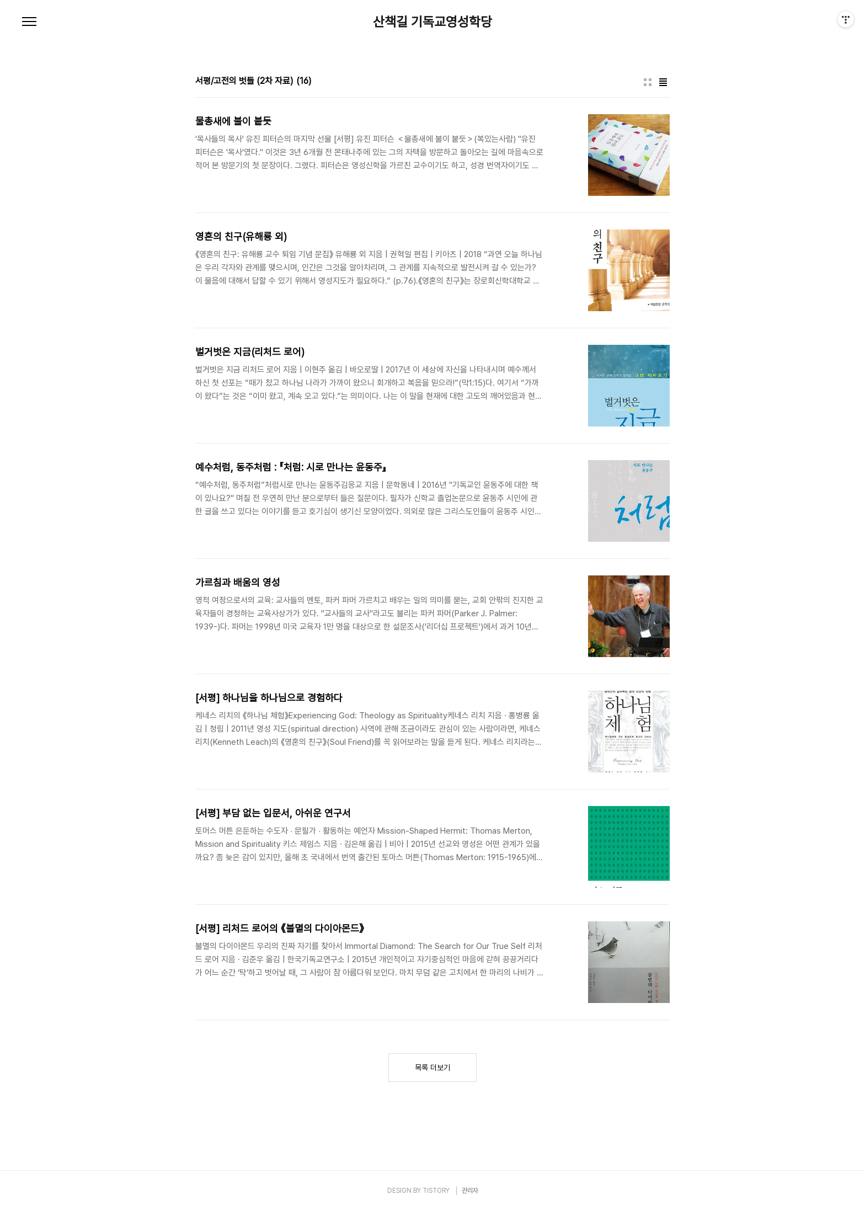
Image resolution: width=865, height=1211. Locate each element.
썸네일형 (647, 82)
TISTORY (436, 1190)
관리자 (470, 1190)
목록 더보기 (432, 1067)
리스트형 (663, 82)
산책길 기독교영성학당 (432, 22)
